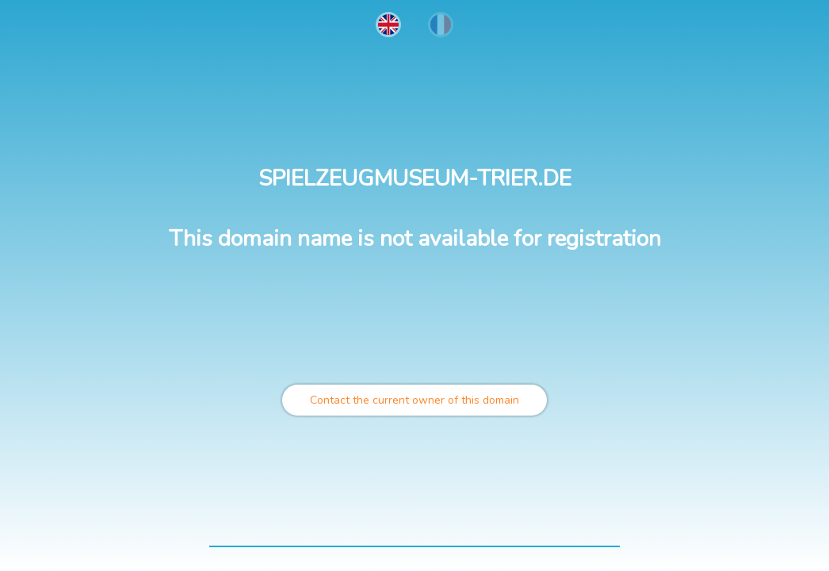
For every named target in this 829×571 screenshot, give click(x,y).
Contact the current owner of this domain (414, 400)
